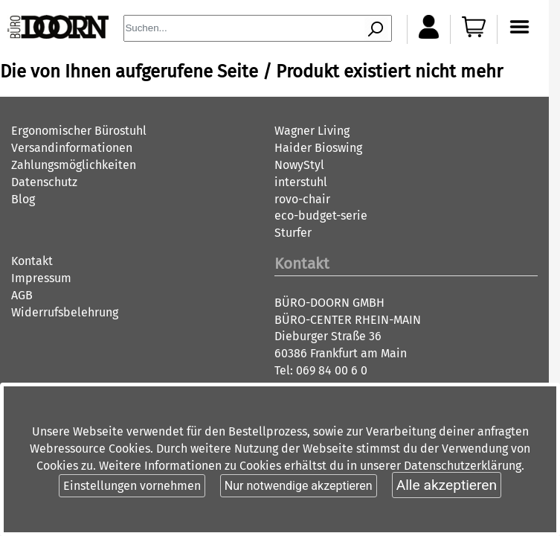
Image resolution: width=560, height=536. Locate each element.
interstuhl (300, 182)
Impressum (41, 278)
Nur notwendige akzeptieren (299, 486)
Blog (23, 199)
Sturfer (293, 233)
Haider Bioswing (318, 148)
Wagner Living (312, 131)
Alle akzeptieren (446, 485)
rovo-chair (302, 199)
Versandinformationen (71, 148)
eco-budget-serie (320, 215)
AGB (22, 295)
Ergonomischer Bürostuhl (79, 131)
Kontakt (32, 261)
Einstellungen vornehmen (132, 486)
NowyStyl (299, 165)
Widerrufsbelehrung (64, 312)
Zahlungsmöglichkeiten (73, 165)
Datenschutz (44, 182)
